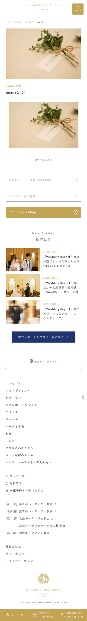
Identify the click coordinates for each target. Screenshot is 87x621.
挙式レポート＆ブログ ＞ (24, 22)
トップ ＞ (9, 22)
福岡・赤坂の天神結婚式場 (37, 602)
